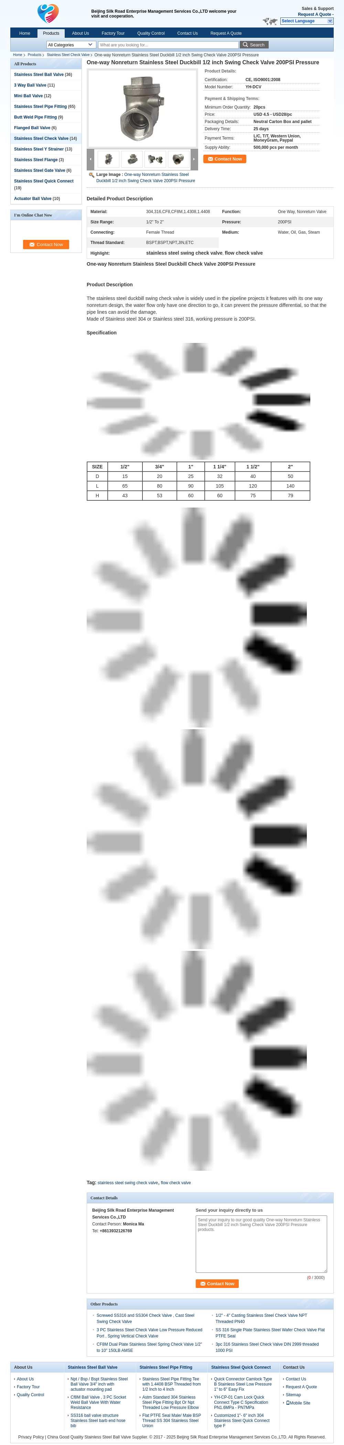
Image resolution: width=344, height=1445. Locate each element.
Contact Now (228, 159)
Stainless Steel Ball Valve (39, 74)
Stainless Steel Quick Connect (44, 181)
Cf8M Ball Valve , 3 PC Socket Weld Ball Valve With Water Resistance (98, 1402)
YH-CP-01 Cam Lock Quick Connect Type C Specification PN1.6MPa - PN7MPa (241, 1402)
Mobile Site (298, 1403)
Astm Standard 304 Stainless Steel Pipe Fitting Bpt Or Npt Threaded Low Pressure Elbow (170, 1402)
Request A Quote (314, 14)
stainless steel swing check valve (128, 1182)
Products (51, 33)
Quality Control (150, 33)
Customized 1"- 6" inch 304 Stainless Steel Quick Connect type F (241, 1420)
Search (257, 44)
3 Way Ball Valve (30, 85)
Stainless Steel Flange (36, 159)
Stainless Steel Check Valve (68, 55)
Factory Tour (113, 33)
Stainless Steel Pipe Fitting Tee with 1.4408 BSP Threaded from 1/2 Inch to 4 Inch (171, 1384)
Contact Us (188, 33)
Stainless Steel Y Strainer (39, 149)
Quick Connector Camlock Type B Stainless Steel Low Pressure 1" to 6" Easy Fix (243, 1384)
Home (24, 33)
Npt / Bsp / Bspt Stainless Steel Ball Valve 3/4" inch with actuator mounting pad (99, 1384)
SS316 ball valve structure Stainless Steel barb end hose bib (98, 1420)
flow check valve (176, 1182)
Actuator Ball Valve (33, 198)
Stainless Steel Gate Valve (39, 170)
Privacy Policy (31, 1437)
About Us (80, 33)
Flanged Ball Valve (32, 127)
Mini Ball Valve (28, 95)
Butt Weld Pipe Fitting (35, 117)
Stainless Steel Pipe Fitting (40, 106)
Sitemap (293, 1394)
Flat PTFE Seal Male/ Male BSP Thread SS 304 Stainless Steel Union (171, 1420)
